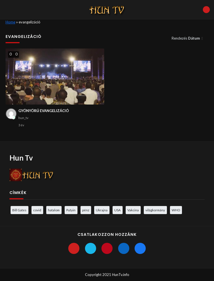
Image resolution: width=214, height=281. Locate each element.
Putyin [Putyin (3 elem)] (71, 210)
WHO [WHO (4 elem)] (176, 210)
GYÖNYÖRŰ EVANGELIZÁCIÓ (43, 110)
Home (10, 22)
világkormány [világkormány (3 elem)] (155, 210)
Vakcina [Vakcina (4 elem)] (133, 210)
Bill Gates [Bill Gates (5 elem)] (19, 210)
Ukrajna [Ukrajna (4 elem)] (102, 210)
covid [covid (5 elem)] (37, 210)
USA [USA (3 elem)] (117, 210)
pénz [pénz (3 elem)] (85, 210)
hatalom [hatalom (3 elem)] (54, 210)
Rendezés (186, 38)
